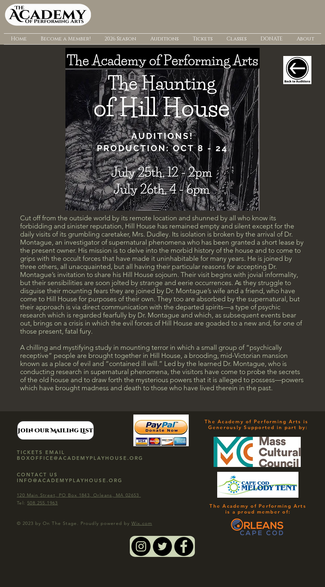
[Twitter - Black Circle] (162, 546)
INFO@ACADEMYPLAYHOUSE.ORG (70, 480)
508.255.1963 (42, 503)
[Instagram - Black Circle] (141, 546)
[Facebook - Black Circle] (183, 546)
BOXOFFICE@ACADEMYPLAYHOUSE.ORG (80, 458)
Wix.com (141, 523)
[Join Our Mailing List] (55, 430)
